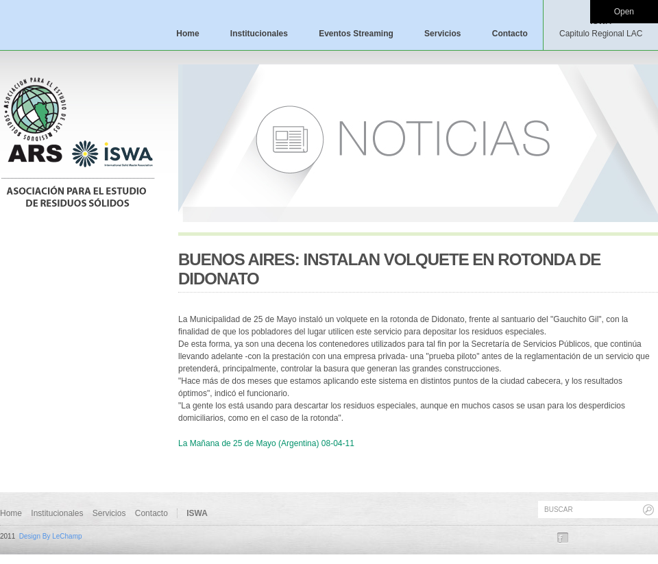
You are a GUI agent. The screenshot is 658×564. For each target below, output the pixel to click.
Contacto (510, 33)
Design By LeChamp (50, 536)
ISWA (600, 27)
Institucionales (259, 33)
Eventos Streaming (356, 33)
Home (187, 33)
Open (624, 11)
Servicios (442, 33)
